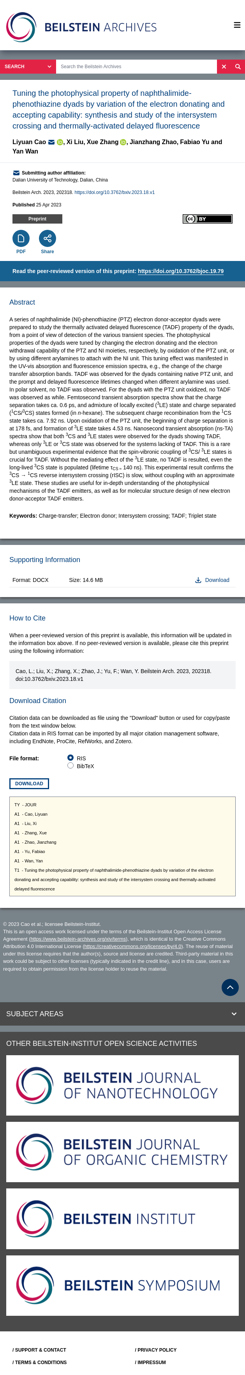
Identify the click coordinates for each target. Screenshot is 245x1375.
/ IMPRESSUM (150, 1362)
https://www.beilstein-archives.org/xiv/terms (78, 939)
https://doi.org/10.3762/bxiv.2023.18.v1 (114, 192)
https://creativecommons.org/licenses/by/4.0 (132, 946)
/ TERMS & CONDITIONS (39, 1362)
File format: (24, 758)
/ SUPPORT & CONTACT (39, 1350)
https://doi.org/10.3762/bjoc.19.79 (181, 271)
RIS (81, 758)
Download (29, 783)
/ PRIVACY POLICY (156, 1350)
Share (47, 251)
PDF (21, 251)
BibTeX (85, 766)
